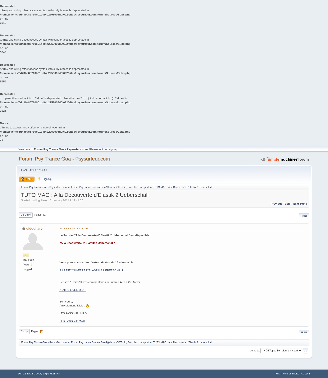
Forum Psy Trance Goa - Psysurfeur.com (64, 158)
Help (277, 373)
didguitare (34, 228)
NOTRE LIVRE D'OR (72, 289)
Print (304, 216)
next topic (300, 203)
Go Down (25, 214)
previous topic (281, 203)
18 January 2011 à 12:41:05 (73, 228)
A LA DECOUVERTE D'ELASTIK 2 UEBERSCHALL (91, 270)
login (101, 149)
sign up (113, 149)
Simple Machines (51, 373)
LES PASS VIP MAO (72, 321)
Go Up (24, 331)
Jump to (254, 350)
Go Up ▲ (306, 373)
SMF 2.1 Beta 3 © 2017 (29, 373)
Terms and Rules (290, 373)
